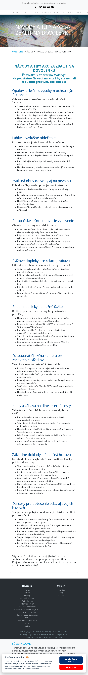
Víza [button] (56, 12)
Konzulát (47, 12)
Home (16, 12)
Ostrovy (25, 12)
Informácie (60, 590)
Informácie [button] (68, 12)
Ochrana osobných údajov (27, 615)
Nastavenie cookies (33, 669)
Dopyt (80, 12)
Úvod (14, 51)
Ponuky (36, 12)
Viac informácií (18, 669)
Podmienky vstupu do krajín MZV (27, 609)
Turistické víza (27, 601)
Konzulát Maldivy (27, 598)
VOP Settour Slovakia (27, 612)
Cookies (27, 618)
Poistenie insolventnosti (27, 620)
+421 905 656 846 (46, 7)
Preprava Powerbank (27, 606)
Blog (21, 51)
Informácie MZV (27, 604)
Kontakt (27, 626)
